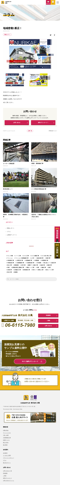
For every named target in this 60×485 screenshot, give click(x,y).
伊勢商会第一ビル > (53, 131)
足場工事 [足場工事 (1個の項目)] (9, 270)
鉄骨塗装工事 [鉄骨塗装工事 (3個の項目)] (26, 270)
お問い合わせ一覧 (7, 472)
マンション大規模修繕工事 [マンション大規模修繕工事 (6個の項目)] (21, 258)
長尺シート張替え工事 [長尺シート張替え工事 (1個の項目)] (37, 270)
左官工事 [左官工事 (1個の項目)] (23, 265)
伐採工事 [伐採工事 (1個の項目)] (48, 258)
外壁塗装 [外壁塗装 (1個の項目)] (37, 261)
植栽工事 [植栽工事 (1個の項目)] (49, 265)
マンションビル (7, 434)
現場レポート (7, 34)
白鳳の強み (6, 431)
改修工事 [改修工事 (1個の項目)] (42, 265)
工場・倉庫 (6, 436)
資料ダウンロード (7, 479)
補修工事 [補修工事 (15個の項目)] (43, 268)
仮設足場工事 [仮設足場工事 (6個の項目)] (40, 258)
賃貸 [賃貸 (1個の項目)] (49, 268)
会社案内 (5, 454)
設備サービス (6, 441)
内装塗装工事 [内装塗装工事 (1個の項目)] (10, 261)
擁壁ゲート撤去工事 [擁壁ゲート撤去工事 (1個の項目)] (33, 265)
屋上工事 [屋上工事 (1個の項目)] (9, 265)
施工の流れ (6, 443)
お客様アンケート (12, 235)
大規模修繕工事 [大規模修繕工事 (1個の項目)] (20, 263)
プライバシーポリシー (8, 459)
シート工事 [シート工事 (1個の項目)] (18, 256)
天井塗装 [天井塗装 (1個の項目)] (39, 263)
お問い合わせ (17, 123)
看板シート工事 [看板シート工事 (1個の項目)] (30, 268)
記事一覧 (30, 131)
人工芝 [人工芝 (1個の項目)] (32, 258)
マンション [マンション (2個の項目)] (10, 258)
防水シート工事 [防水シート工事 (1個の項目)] (50, 270)
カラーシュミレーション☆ (9, 131)
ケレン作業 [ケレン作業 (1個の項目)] (10, 256)
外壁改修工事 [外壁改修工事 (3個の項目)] (10, 263)
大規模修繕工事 (7, 439)
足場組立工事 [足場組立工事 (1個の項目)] (17, 270)
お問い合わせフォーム (8, 481)
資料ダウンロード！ (43, 123)
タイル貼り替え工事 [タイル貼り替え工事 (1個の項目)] (46, 256)
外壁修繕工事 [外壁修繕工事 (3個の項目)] (28, 261)
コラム (9, 232)
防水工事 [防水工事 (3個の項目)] (9, 273)
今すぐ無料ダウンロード (32, 363)
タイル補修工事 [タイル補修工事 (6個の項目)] (35, 256)
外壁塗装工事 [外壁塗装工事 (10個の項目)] (44, 261)
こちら (35, 310)
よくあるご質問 (7, 456)
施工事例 (5, 446)
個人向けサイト (7, 464)
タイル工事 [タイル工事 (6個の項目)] (26, 256)
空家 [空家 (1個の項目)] (38, 268)
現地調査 (48, 316)
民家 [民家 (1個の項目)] (8, 268)
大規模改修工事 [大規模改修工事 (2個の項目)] (30, 263)
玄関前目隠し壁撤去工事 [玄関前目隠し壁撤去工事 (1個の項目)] (18, 268)
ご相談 (48, 321)
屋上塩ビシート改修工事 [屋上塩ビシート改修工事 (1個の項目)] (50, 263)
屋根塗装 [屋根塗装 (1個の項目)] (16, 265)
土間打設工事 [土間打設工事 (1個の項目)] (19, 261)
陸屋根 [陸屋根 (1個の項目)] (16, 273)
